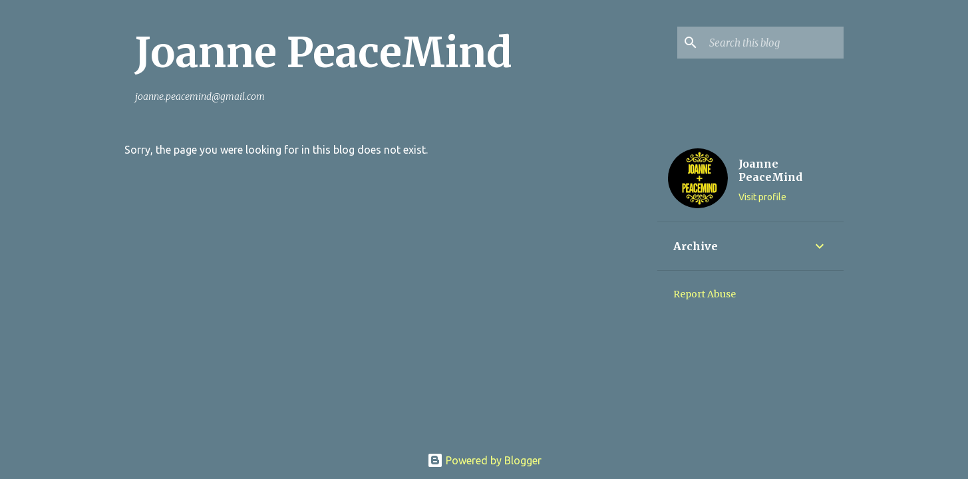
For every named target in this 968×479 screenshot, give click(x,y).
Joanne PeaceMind (323, 53)
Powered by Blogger (484, 460)
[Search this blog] (774, 43)
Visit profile (762, 197)
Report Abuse (704, 294)
